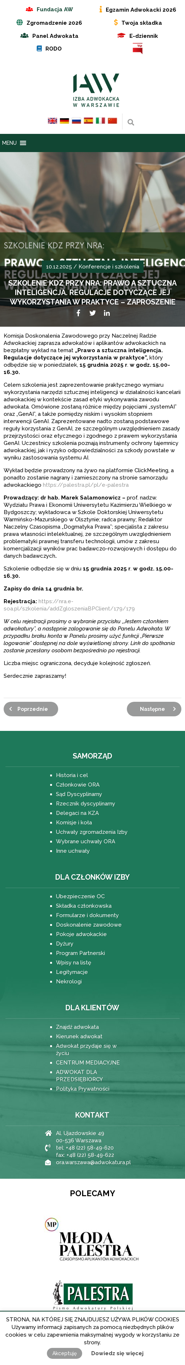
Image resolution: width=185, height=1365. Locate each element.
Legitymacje (72, 972)
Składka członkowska (84, 906)
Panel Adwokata (55, 36)
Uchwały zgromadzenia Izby (92, 832)
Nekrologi (69, 981)
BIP (138, 48)
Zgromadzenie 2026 (54, 23)
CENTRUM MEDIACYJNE (88, 1062)
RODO (53, 48)
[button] (9, 143)
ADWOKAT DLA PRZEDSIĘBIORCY (79, 1076)
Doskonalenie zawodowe (89, 925)
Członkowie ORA (78, 784)
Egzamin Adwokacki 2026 (141, 10)
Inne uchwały (73, 851)
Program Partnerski (80, 953)
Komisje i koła (74, 822)
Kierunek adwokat (79, 1036)
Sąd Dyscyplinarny (79, 794)
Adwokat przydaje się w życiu (86, 1049)
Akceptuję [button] (64, 1353)
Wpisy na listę (73, 962)
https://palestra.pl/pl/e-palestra (86, 485)
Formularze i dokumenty (87, 915)
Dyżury (64, 943)
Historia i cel (72, 775)
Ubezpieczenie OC (80, 896)
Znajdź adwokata (77, 1027)
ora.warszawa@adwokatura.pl (93, 1162)
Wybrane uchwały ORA (85, 841)
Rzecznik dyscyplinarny (85, 803)
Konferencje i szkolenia (109, 266)
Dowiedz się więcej (117, 1353)
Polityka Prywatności (82, 1089)
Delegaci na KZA (77, 813)
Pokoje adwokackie (81, 934)
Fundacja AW (55, 9)
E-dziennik (143, 36)
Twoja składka (141, 23)
